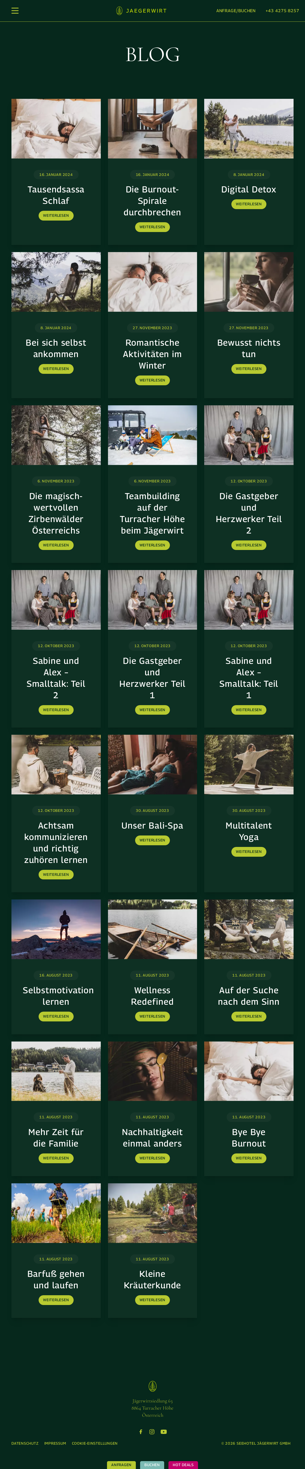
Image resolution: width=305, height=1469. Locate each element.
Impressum (55, 1443)
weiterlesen (56, 215)
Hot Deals (183, 1465)
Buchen (152, 1465)
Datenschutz (25, 1443)
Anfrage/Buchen (236, 10)
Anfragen (121, 1465)
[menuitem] (25, 1443)
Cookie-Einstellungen (95, 1443)
